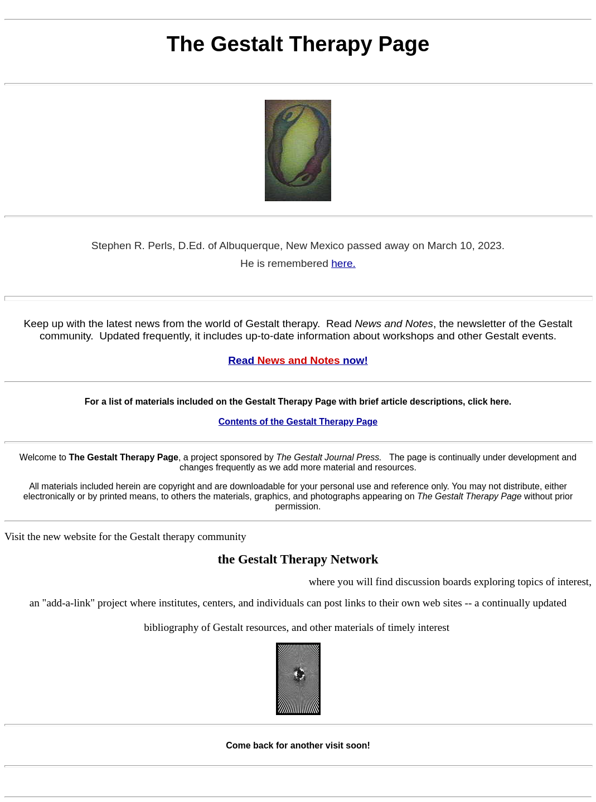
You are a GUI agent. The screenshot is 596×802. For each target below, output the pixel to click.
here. (343, 263)
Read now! (298, 360)
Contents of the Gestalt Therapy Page (298, 421)
